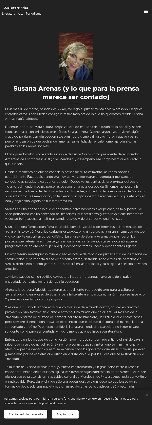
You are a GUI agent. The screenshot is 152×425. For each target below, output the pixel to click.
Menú (146, 11)
